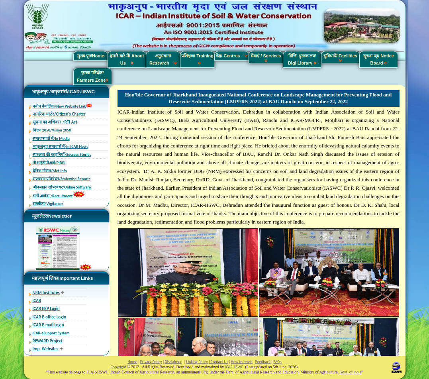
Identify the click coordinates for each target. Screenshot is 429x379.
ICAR (37, 300)
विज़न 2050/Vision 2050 (52, 130)
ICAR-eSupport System (51, 333)
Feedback (262, 361)
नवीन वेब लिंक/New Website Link (59, 106)
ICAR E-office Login (50, 317)
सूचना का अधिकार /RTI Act (55, 122)
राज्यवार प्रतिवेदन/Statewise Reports (61, 178)
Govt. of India (351, 372)
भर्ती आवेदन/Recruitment (53, 195)
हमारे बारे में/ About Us (127, 59)
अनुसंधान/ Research (163, 59)
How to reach (242, 361)
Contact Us (219, 361)
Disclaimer (173, 361)
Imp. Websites (46, 349)
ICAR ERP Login (46, 308)
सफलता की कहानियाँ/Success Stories (62, 154)
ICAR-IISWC (234, 366)
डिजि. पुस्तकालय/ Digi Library (302, 59)
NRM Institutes (46, 292)
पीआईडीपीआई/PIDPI (49, 162)
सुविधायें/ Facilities (340, 57)
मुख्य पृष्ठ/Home (90, 55)
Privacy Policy (151, 361)
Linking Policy (197, 361)
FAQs (277, 361)
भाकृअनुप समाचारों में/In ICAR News (60, 146)
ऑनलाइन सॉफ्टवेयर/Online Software (62, 187)
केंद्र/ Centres (231, 55)
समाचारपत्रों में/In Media (51, 138)
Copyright (118, 366)
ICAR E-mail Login (48, 325)
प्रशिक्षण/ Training (197, 59)
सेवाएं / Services (266, 57)
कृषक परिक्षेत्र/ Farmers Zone (93, 76)
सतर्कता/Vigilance (48, 203)
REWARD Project (48, 341)
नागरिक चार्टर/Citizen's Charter (59, 114)
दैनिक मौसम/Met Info (50, 170)
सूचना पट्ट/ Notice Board (378, 59)
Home (132, 361)
